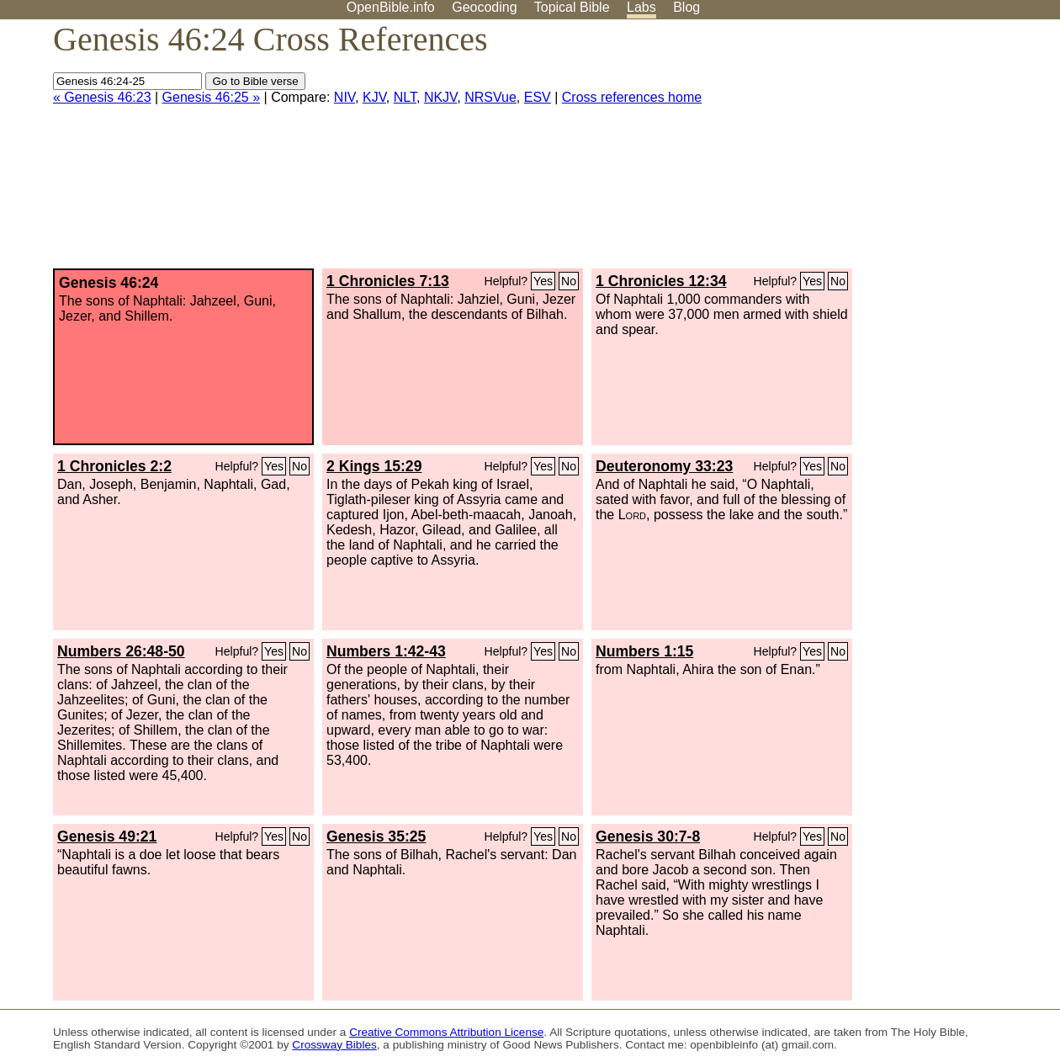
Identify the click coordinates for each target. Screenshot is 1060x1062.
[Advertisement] (890, 150)
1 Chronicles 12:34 (661, 281)
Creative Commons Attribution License (446, 1032)
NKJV (440, 97)
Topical (572, 7)
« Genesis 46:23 (102, 97)
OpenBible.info (391, 7)
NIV (344, 97)
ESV (537, 97)
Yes (543, 281)
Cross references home (632, 97)
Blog (686, 7)
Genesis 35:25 (376, 836)
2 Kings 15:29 (373, 466)
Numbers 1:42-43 (386, 651)
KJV (374, 97)
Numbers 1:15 (644, 651)
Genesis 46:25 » (211, 97)
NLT (405, 97)
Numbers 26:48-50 (121, 651)
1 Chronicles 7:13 (387, 281)
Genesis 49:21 (106, 836)
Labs (641, 7)
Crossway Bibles (334, 1044)
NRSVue (490, 97)
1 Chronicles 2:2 (114, 466)
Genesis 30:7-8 (648, 836)
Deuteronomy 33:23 (664, 466)
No (568, 281)
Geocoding (484, 7)
